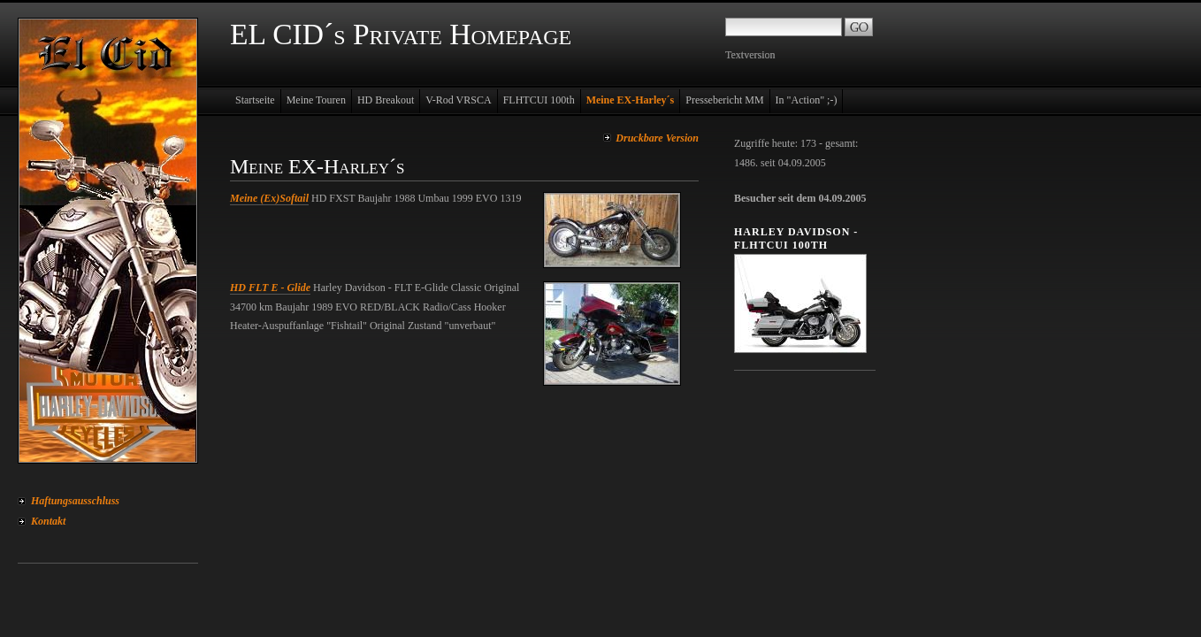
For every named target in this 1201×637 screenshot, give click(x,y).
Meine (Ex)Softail (269, 198)
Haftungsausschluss (75, 501)
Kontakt (48, 521)
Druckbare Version (657, 138)
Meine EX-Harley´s (630, 100)
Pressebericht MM (724, 100)
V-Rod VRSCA (458, 100)
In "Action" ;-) (807, 100)
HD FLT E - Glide (270, 287)
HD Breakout (385, 100)
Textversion (750, 55)
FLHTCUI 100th (539, 100)
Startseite (255, 100)
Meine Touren (316, 100)
